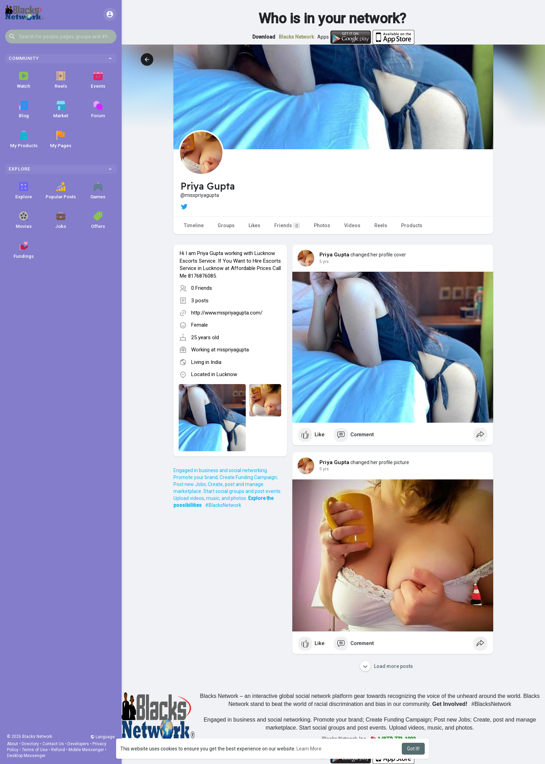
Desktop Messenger (26, 755)
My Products (24, 139)
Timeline (194, 225)
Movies (24, 220)
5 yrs (324, 261)
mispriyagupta (233, 350)
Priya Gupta (334, 255)
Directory (30, 743)
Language (102, 736)
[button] (60, 36)
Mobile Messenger (86, 749)
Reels (61, 80)
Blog (24, 109)
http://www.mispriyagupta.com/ (226, 313)
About (12, 743)
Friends (287, 226)
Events (98, 80)
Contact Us (53, 743)
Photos (322, 225)
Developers (78, 743)
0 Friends (201, 288)
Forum (98, 109)
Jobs (60, 220)
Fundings (24, 250)
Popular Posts (61, 190)
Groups (226, 225)
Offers (98, 220)
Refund (58, 749)
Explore (23, 190)
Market (60, 109)
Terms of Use (35, 749)
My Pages (60, 139)
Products (411, 225)
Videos (352, 225)
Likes (254, 225)
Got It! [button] (413, 748)
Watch (23, 80)
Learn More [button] (309, 748)
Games (97, 190)
